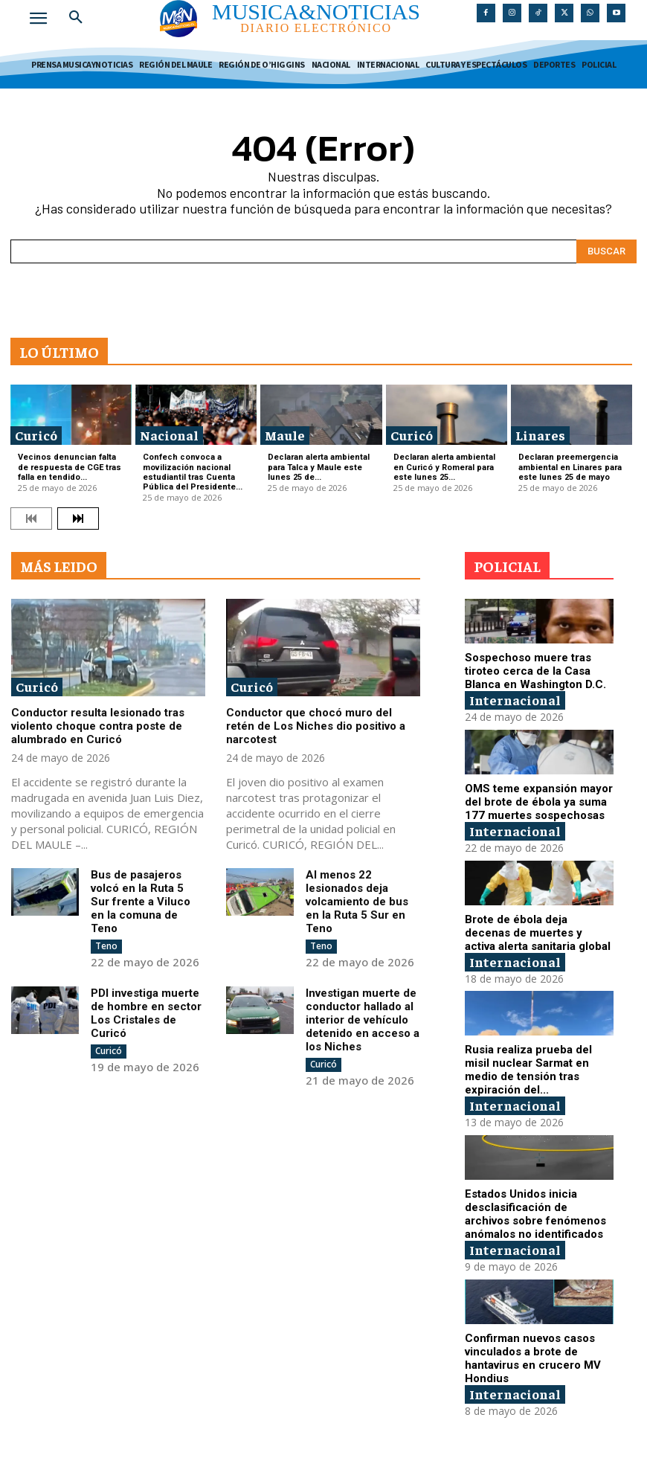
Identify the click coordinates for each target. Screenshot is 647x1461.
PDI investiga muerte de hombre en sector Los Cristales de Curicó (146, 1013)
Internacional (515, 699)
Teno (106, 946)
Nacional (169, 434)
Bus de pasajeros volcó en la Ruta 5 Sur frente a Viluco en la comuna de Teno (140, 901)
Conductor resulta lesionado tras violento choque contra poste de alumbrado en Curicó (97, 726)
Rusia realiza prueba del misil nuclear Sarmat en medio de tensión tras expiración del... (528, 1069)
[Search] (606, 251)
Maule (285, 434)
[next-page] (78, 518)
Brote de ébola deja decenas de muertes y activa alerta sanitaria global (538, 933)
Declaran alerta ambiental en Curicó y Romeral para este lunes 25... (444, 466)
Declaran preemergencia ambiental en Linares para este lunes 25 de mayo (570, 466)
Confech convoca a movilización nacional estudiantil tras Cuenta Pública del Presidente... (192, 472)
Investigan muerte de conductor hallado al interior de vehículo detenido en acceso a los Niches (362, 1019)
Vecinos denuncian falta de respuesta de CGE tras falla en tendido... (69, 466)
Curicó (36, 434)
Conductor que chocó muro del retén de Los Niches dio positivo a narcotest (315, 726)
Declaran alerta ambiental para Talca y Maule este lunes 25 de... (319, 466)
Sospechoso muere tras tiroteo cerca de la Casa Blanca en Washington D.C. (535, 671)
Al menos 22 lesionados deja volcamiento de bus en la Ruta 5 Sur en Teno (357, 901)
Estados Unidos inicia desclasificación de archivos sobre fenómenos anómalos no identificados (535, 1214)
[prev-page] (31, 518)
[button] (76, 18)
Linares (540, 434)
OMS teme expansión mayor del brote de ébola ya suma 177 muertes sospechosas (539, 802)
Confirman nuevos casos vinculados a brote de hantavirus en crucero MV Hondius (533, 1358)
